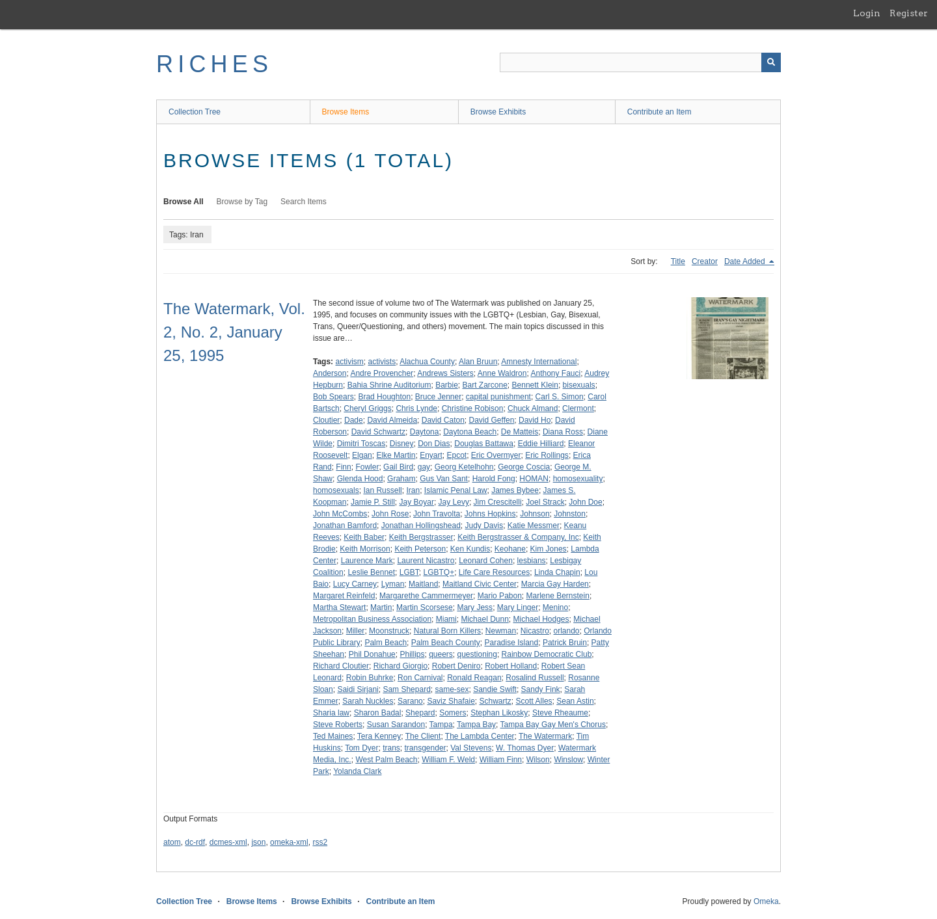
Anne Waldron (502, 373)
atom (172, 842)
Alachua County (427, 361)
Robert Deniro (456, 666)
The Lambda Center (480, 736)
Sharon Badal (377, 712)
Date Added (745, 261)
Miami (446, 619)
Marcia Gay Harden (555, 584)
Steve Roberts (337, 724)
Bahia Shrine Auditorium (389, 385)
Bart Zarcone (484, 385)
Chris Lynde (416, 408)
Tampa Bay (476, 724)
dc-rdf (195, 842)
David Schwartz (378, 431)
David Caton (443, 420)
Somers (452, 712)
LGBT (409, 572)
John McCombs (340, 513)
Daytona (424, 431)
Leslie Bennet (371, 572)
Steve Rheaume (560, 712)
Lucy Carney (355, 584)
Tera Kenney (379, 736)
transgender (425, 748)
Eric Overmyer (496, 455)
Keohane (510, 548)
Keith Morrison (365, 548)
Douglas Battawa (483, 443)
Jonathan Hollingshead (421, 525)
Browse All (183, 201)
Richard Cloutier (341, 666)
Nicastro (535, 630)
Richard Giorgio (400, 666)
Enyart (431, 455)
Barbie (446, 385)
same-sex (451, 689)
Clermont (578, 408)
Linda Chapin (557, 572)
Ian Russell (382, 490)
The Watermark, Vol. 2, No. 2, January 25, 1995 (234, 332)
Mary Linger (517, 607)
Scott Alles (534, 701)
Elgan (362, 455)
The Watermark (545, 736)
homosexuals (336, 490)
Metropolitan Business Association (372, 619)
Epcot (456, 455)
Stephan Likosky (499, 712)
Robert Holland (511, 666)
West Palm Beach (386, 759)
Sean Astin (574, 701)
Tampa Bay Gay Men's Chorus (553, 724)
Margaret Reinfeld (344, 595)
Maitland (423, 584)
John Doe (585, 502)
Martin (381, 607)
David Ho (534, 420)
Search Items (303, 201)
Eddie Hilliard (541, 443)
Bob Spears (333, 396)
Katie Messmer (534, 525)
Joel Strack (545, 502)
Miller (355, 630)
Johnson (534, 513)
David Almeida (392, 420)
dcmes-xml (228, 842)
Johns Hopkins (490, 513)
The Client (423, 736)
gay (424, 467)
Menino (555, 607)
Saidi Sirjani (357, 689)
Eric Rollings (547, 455)
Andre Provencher (381, 373)
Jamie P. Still (373, 502)
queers (441, 654)
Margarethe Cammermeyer (426, 595)
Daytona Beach (469, 431)
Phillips (412, 654)
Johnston (570, 513)
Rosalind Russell (535, 677)
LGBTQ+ (438, 572)
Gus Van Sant (444, 478)
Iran (413, 490)
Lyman (393, 584)
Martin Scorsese (424, 607)
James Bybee (515, 490)
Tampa (441, 724)
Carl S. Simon (560, 396)
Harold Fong (493, 478)
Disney (402, 443)
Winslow (568, 759)
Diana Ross (563, 431)
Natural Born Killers (447, 630)
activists (382, 361)
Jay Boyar (417, 502)
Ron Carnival (420, 677)
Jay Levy (454, 502)
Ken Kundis (470, 548)
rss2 (319, 842)
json (258, 842)
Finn (343, 467)
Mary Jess (475, 607)
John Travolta (436, 513)
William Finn (501, 759)
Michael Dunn (484, 619)
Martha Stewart (339, 607)
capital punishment (498, 396)
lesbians (531, 560)
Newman (500, 630)
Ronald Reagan (474, 677)
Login (866, 13)
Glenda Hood (360, 478)
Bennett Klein (535, 385)
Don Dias (434, 443)
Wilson (538, 759)
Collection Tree (195, 111)
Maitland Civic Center (479, 584)
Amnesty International (539, 361)
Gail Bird (398, 467)
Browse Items (346, 111)
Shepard (420, 712)
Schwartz (495, 701)
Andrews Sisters (445, 373)
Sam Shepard (406, 689)
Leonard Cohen (486, 560)
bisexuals (579, 385)
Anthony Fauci (555, 373)
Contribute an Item (659, 111)
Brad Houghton (384, 396)
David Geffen (492, 420)
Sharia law (331, 712)
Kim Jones (548, 548)
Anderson (329, 373)
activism (349, 361)
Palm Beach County (445, 642)
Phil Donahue (372, 654)
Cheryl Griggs (367, 408)
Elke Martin (395, 455)
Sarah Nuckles (367, 701)
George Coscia (524, 467)
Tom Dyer (361, 748)
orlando (567, 630)
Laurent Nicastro (425, 560)
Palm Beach (385, 642)
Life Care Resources (494, 572)
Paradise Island (511, 642)
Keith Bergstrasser (421, 537)
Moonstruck (389, 630)
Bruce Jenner (438, 396)
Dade (353, 420)
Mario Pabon (500, 595)
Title (678, 261)
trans (391, 748)
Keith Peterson (420, 548)
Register (908, 13)
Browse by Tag (242, 201)
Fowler (367, 467)
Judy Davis (484, 525)
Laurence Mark (367, 560)
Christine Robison (473, 408)
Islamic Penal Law (455, 490)
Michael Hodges (541, 619)
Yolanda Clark (357, 771)
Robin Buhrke (370, 677)
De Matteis (519, 431)
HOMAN (534, 478)
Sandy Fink (540, 689)
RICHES (214, 64)
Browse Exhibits (498, 111)
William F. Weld (448, 759)
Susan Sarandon (396, 724)
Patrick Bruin (565, 642)
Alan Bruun (478, 361)
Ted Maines (333, 736)
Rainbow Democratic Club (547, 654)
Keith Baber (364, 537)
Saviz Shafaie (450, 701)
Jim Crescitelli (498, 502)
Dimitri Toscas (361, 443)
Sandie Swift (495, 689)
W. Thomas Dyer (525, 748)
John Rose (390, 513)
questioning (477, 654)
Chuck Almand (533, 408)
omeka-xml (289, 842)
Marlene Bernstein (558, 595)
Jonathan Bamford (345, 525)
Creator (705, 261)
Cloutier (326, 420)
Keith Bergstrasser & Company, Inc (518, 537)
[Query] (640, 62)
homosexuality (578, 478)
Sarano (410, 701)
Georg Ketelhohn (464, 467)
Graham (401, 478)
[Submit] (771, 62)
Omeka (766, 901)
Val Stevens (470, 748)
